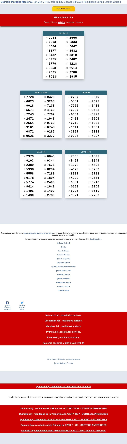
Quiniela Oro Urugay (63, 282)
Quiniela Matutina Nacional (16, 1)
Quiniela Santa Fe (63, 275)
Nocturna (79, 22)
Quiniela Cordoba (63, 286)
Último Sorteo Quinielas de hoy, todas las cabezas (63, 359)
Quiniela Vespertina (63, 259)
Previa (46, 22)
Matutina (61, 22)
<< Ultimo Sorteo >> (63, 9)
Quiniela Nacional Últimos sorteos (63, 267)
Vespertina (70, 22)
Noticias (63, 247)
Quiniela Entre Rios (63, 278)
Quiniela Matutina (63, 255)
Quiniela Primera (63, 251)
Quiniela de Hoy (95, 239)
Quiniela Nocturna (63, 263)
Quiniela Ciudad (63, 290)
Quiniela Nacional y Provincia (63, 363)
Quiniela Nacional (63, 243)
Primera (53, 22)
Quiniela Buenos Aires (63, 271)
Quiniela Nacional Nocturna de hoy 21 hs (38, 233)
